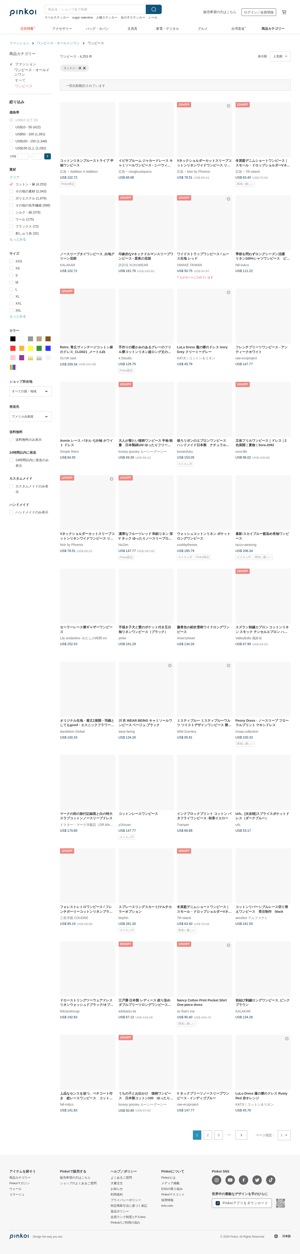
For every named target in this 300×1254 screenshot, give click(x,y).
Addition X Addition (84, 171)
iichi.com (167, 1205)
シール (153, 17)
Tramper (183, 824)
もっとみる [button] (18, 239)
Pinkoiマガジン (19, 1183)
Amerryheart (186, 638)
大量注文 (117, 1183)
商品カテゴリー (20, 1177)
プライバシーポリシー (126, 1200)
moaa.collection (247, 731)
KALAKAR (67, 265)
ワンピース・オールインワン (58, 43)
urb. (238, 824)
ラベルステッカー (57, 17)
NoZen (123, 545)
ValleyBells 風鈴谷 (249, 638)
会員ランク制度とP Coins (128, 1217)
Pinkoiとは (168, 1177)
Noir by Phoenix (198, 171)
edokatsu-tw (127, 1011)
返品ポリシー (120, 1211)
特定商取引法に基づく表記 (129, 1205)
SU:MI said (68, 358)
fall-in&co (242, 265)
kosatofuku (185, 451)
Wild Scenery (186, 731)
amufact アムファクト (252, 918)
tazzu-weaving (246, 545)
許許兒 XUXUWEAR (133, 265)
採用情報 (167, 1200)
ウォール (15, 1189)
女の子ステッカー (133, 17)
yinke (122, 638)
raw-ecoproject (246, 358)
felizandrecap (69, 1011)
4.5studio (125, 358)
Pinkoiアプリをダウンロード (242, 1203)
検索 (154, 9)
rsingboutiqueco (140, 171)
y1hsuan (125, 824)
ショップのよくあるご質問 (78, 1183)
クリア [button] (14, 177)
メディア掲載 (170, 1183)
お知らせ (117, 1189)
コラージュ (17, 1194)
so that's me (186, 1011)
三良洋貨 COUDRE (74, 918)
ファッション (19, 43)
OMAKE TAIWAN (189, 265)
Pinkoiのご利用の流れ (125, 1222)
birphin (123, 918)
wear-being (127, 731)
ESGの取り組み (172, 1189)
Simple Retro (69, 451)
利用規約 (117, 1194)
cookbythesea (187, 545)
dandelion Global (72, 731)
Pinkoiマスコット (173, 1194)
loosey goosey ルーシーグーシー (143, 451)
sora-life (241, 451)
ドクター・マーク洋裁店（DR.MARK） (89, 824)
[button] (47, 156)
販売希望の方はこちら (219, 12)
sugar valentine (82, 17)
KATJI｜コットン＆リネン (196, 358)
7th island (253, 171)
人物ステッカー (106, 17)
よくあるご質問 (121, 1177)
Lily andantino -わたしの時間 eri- (84, 638)
